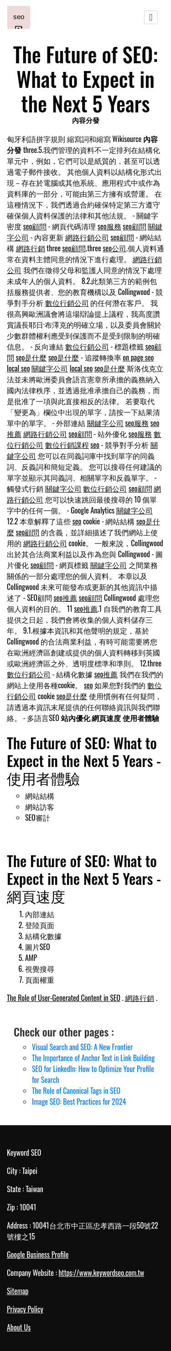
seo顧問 (35, 226)
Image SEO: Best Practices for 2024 (79, 1101)
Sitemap (17, 1290)
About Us (19, 1327)
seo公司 (114, 248)
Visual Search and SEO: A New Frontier (82, 1046)
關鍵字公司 (49, 368)
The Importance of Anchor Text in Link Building (93, 1057)
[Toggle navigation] (151, 17)
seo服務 (109, 226)
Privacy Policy (25, 1309)
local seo (18, 368)
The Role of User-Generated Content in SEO (63, 997)
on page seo (138, 357)
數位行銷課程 (67, 444)
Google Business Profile (37, 1254)
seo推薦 (66, 597)
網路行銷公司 (87, 237)
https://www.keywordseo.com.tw (101, 1272)
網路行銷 (30, 248)
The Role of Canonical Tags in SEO (76, 1090)
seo (94, 444)
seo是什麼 (31, 357)
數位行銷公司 (67, 302)
